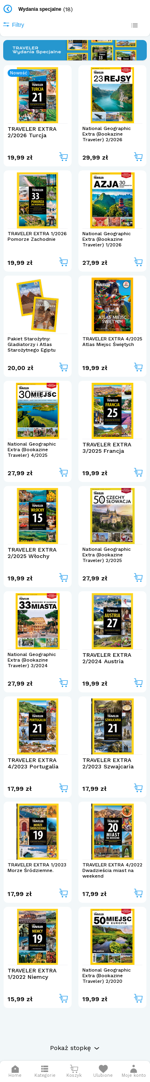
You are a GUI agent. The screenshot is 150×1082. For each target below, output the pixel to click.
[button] (134, 1071)
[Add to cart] (63, 157)
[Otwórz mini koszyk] (74, 1071)
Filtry (13, 25)
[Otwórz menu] (45, 1071)
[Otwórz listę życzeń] (103, 1071)
